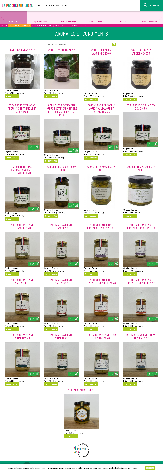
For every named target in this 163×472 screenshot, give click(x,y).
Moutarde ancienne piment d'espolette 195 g (101, 281)
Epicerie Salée (13, 22)
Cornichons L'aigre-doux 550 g (61, 168)
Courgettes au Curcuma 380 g (141, 168)
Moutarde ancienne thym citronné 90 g (141, 336)
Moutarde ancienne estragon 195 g (22, 226)
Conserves (35, 25)
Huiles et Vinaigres (49, 25)
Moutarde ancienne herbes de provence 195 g (101, 226)
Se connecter (11, 96)
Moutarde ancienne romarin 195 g (22, 336)
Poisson (122, 22)
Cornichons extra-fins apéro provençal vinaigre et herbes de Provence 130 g (62, 110)
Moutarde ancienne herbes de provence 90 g (141, 226)
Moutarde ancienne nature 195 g (22, 281)
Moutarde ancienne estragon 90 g (61, 226)
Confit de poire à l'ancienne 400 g (141, 51)
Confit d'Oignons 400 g (61, 50)
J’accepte (150, 468)
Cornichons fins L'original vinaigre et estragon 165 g (22, 170)
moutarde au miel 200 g (81, 390)
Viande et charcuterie (149, 22)
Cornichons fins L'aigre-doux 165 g (141, 106)
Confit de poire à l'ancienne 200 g (101, 51)
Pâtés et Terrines (65, 25)
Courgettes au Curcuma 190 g (101, 168)
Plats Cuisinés (80, 25)
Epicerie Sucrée (40, 22)
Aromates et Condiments (19, 25)
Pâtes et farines (95, 22)
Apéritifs (4, 25)
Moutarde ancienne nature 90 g (61, 281)
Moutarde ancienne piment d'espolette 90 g (141, 281)
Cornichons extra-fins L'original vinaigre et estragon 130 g (101, 108)
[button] (160, 17)
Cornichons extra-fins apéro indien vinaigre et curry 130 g (22, 108)
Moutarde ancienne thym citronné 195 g (101, 336)
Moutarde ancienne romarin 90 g (61, 336)
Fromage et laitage (68, 22)
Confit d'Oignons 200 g (22, 50)
